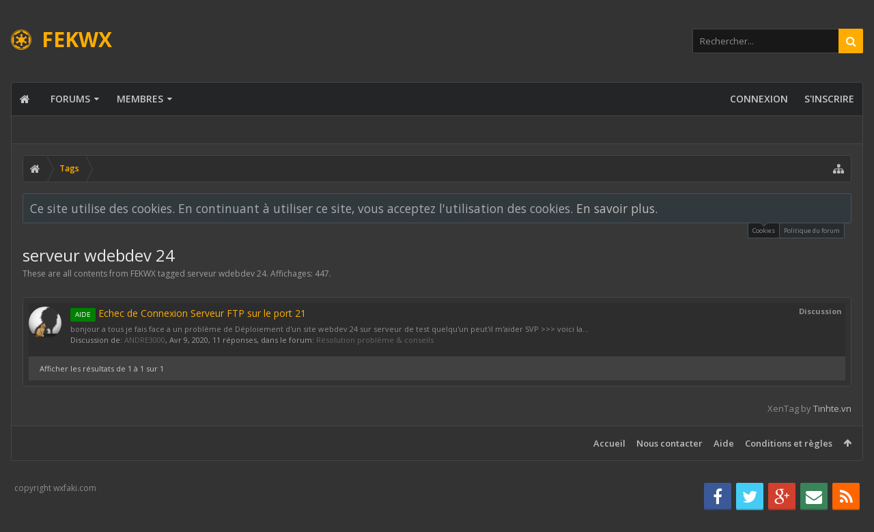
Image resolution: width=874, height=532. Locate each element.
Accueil (609, 443)
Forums (70, 98)
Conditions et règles (788, 443)
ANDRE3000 (144, 340)
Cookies (763, 229)
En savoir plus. (617, 208)
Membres (140, 98)
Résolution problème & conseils (375, 340)
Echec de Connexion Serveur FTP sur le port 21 (188, 313)
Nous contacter (669, 443)
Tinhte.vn (832, 408)
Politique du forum (812, 230)
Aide (724, 443)
